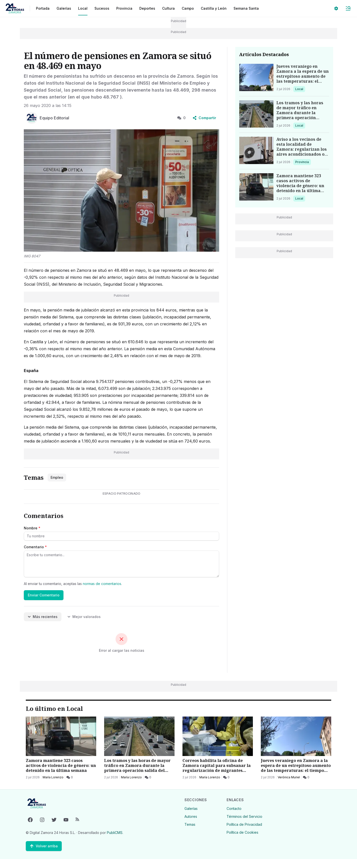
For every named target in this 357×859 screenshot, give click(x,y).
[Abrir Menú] (348, 8)
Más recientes (43, 617)
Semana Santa (246, 8)
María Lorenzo (53, 777)
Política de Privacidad (244, 824)
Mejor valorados (84, 617)
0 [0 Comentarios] (181, 118)
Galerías (64, 8)
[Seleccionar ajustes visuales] (336, 8)
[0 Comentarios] (69, 777)
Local (300, 89)
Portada (43, 8)
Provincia (302, 162)
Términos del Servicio (244, 816)
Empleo (57, 477)
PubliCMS (114, 832)
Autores (190, 816)
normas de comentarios (102, 584)
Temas (189, 824)
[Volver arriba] (44, 846)
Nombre (32, 528)
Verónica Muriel (289, 777)
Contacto (234, 808)
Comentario (35, 547)
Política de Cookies (242, 832)
